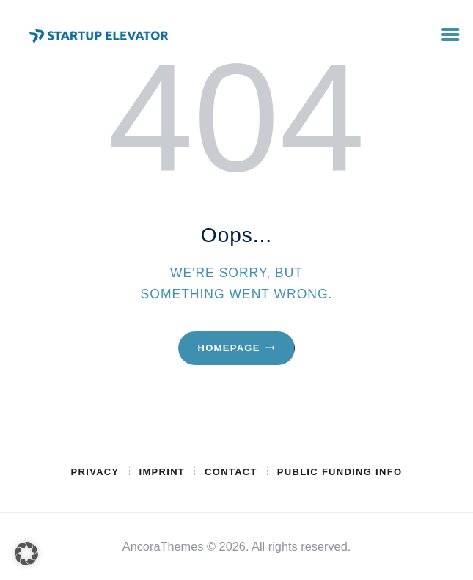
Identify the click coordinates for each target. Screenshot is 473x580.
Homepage (228, 347)
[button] (26, 553)
